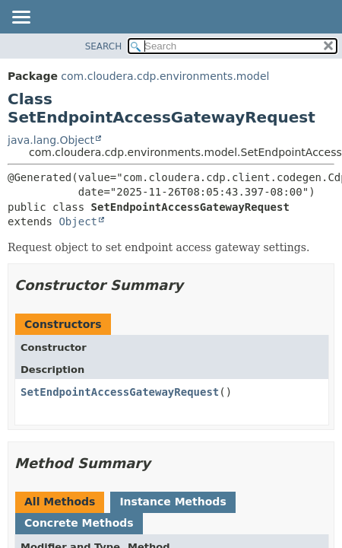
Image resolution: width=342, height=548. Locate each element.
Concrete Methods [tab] (79, 523)
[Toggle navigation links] (20, 18)
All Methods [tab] (59, 501)
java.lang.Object (51, 140)
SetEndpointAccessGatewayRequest (120, 392)
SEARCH (103, 46)
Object (78, 221)
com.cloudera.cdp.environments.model (165, 76)
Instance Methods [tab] (172, 501)
